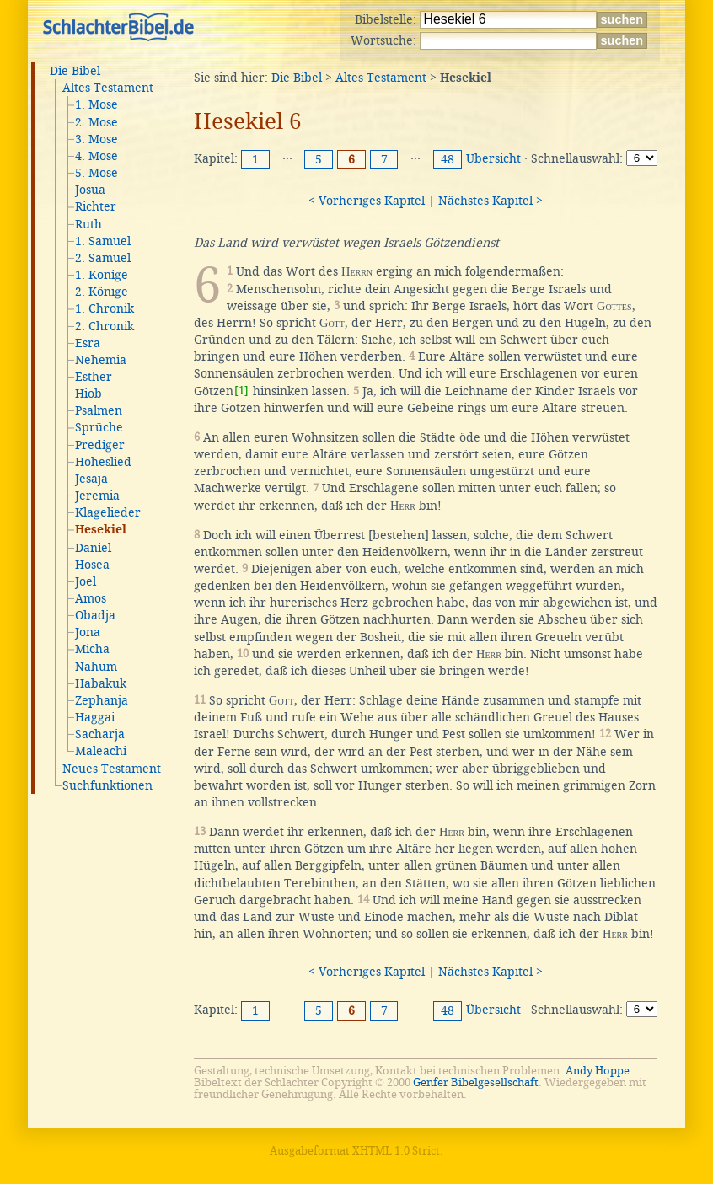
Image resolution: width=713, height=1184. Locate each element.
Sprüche (99, 427)
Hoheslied (103, 462)
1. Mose (96, 104)
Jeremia (97, 495)
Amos (90, 598)
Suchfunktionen (107, 785)
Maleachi (100, 751)
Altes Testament (107, 87)
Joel (85, 581)
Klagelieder (108, 512)
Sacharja (100, 734)
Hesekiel (100, 530)
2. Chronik (104, 326)
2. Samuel (103, 258)
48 (447, 159)
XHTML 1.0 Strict (396, 1150)
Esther (93, 376)
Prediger (100, 445)
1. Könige (101, 274)
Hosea (92, 564)
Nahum (96, 666)
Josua (90, 189)
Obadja (95, 615)
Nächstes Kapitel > (490, 200)
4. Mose (96, 156)
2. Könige (101, 291)
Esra (87, 343)
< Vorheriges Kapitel (366, 200)
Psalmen (98, 410)
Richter (95, 206)
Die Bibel (75, 71)
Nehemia (100, 360)
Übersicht (493, 158)
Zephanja (101, 700)
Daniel (93, 547)
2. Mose (96, 122)
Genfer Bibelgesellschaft (476, 1082)
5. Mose (96, 172)
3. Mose (96, 139)
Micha (92, 649)
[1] (241, 390)
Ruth (88, 224)
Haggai (95, 717)
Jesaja (91, 478)
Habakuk (100, 683)
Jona (87, 632)
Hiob (88, 393)
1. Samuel (103, 241)
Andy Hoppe (598, 1070)
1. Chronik (104, 308)
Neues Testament (111, 768)
